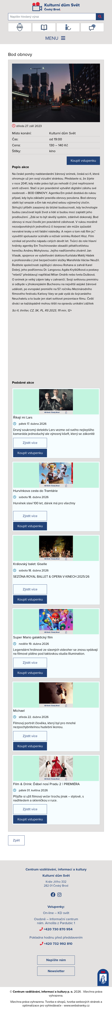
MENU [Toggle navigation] (56, 38)
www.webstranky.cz (77, 1005)
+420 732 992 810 (58, 944)
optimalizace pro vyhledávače (41, 1005)
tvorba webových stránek (83, 1002)
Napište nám (56, 960)
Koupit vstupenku (83, 161)
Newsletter (56, 971)
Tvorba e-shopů (55, 1002)
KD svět (63, 913)
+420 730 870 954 (58, 929)
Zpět (16, 840)
